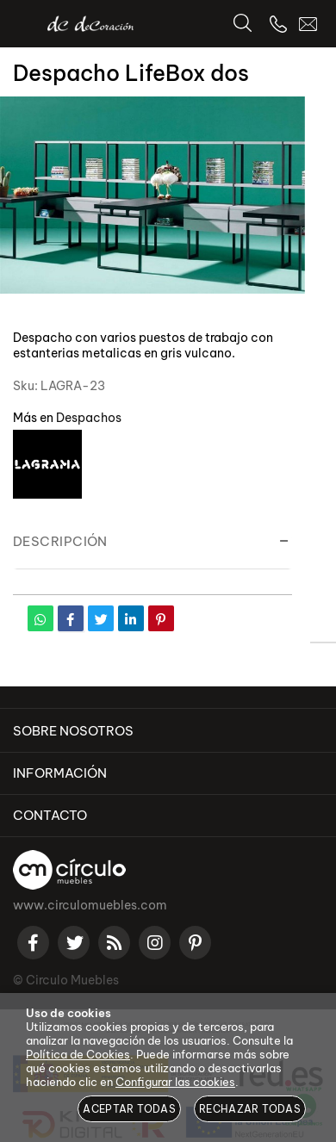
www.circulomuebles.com (90, 905)
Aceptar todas (129, 1108)
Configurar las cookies (175, 1082)
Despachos (88, 417)
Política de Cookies (78, 1054)
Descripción (60, 541)
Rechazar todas (250, 1108)
